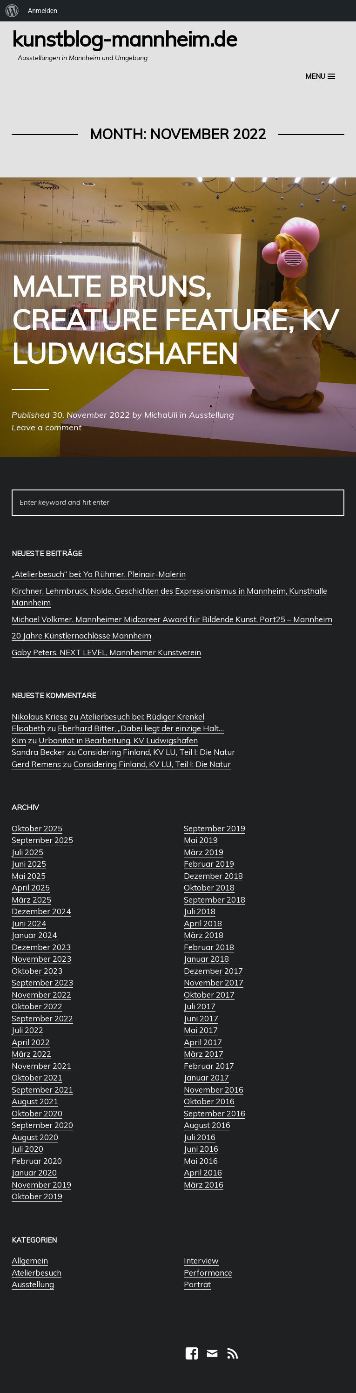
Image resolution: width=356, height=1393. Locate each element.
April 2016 (203, 1172)
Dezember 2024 (41, 911)
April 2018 (203, 923)
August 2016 (207, 1125)
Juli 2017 (199, 1006)
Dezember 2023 (41, 947)
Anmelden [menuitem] (42, 10)
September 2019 (214, 828)
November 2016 (213, 1089)
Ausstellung (33, 1284)
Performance (208, 1272)
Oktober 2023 (37, 971)
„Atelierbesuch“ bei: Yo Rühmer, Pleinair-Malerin (99, 574)
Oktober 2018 (209, 887)
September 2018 (214, 899)
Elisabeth (28, 728)
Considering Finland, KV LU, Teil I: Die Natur (156, 752)
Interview (201, 1260)
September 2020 (42, 1125)
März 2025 (31, 899)
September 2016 (214, 1113)
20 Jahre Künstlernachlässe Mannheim (81, 635)
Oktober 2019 (37, 1196)
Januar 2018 (206, 959)
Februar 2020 (37, 1161)
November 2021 (41, 1066)
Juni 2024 (29, 923)
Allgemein (30, 1260)
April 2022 (31, 1042)
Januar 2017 (206, 1077)
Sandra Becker (38, 752)
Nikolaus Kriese (39, 716)
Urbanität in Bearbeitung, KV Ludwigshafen (118, 740)
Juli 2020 (27, 1149)
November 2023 (41, 959)
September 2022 (42, 1018)
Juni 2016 (201, 1149)
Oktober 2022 (37, 1006)
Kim (19, 740)
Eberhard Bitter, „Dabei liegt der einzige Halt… (141, 728)
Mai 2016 (201, 1161)
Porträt (197, 1284)
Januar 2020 (34, 1172)
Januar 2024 (34, 935)
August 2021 (35, 1101)
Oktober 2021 (37, 1077)
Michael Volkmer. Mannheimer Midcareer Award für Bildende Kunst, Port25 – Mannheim (172, 619)
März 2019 (203, 852)
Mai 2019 (201, 840)
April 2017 (203, 1042)
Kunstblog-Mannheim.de (124, 39)
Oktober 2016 (209, 1101)
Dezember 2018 (213, 876)
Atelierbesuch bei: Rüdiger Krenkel (142, 716)
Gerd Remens (36, 764)
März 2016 (203, 1184)
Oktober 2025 (37, 828)
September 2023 (42, 982)
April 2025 (31, 887)
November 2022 (41, 994)
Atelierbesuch (36, 1272)
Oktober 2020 (37, 1113)
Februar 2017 (209, 1066)
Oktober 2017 (209, 994)
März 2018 (203, 935)
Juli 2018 (199, 911)
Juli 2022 (27, 1030)
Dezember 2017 (213, 971)
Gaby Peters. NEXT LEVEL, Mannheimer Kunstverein (106, 652)
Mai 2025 (29, 876)
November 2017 (213, 982)
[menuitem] (12, 10)
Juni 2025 (29, 864)
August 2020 (35, 1137)
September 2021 (42, 1089)
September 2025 (42, 840)
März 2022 (31, 1054)
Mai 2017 (201, 1030)
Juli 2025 (27, 852)
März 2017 (203, 1054)
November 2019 (41, 1184)
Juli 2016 (199, 1137)
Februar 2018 (209, 947)
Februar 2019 (209, 864)
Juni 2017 (201, 1018)
